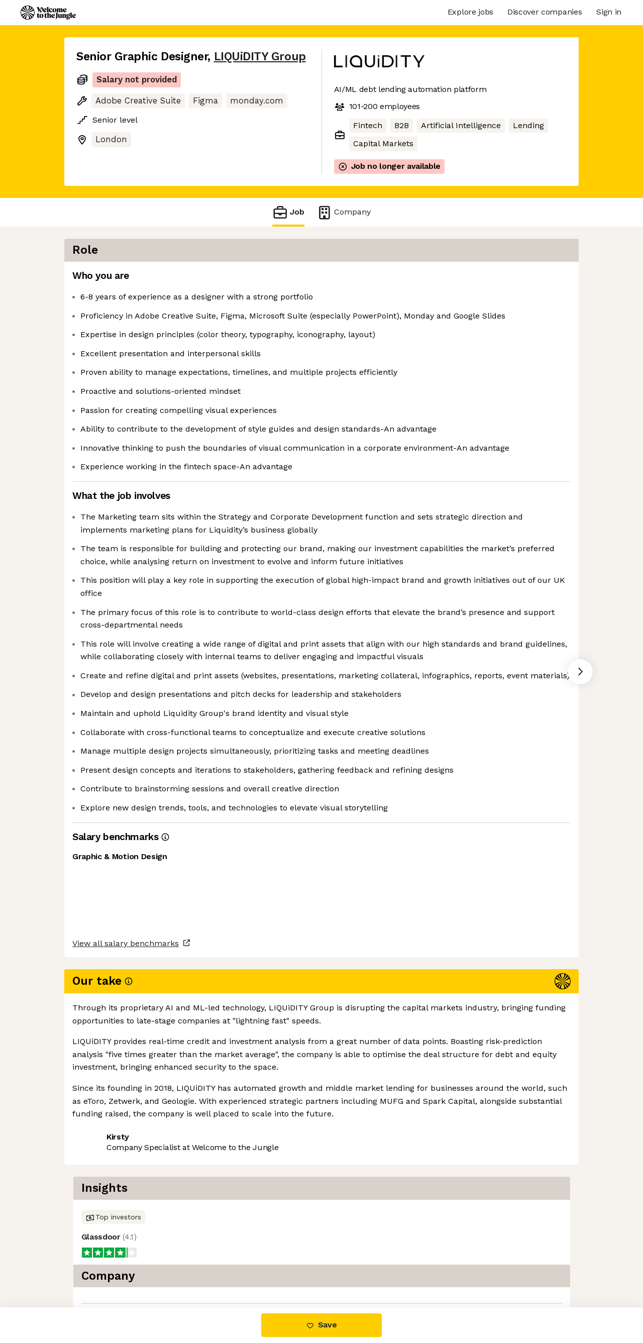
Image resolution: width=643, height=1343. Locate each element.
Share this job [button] (104, 1265)
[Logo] (48, 13)
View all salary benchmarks (125, 1226)
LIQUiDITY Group (260, 56)
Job (288, 212)
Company (343, 212)
